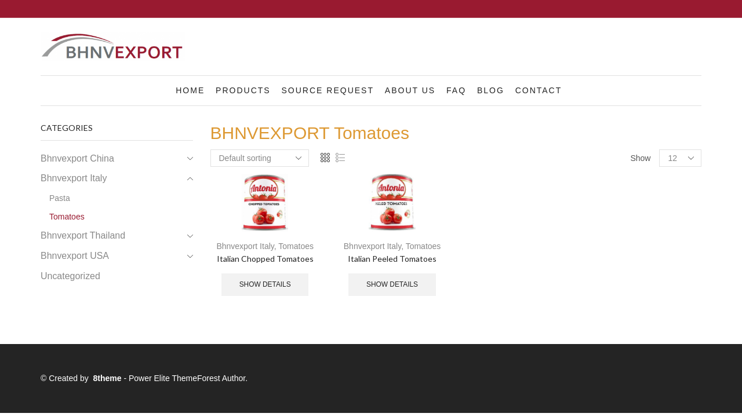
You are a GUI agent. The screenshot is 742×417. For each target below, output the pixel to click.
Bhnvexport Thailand (83, 235)
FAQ (456, 90)
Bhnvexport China (77, 158)
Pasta (59, 198)
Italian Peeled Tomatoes (392, 259)
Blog (490, 90)
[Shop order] (259, 158)
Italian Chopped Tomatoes (265, 259)
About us (410, 90)
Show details (265, 284)
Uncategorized (70, 276)
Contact (538, 90)
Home (190, 90)
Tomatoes (296, 246)
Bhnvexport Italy (245, 246)
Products (243, 90)
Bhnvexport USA (75, 256)
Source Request (328, 90)
